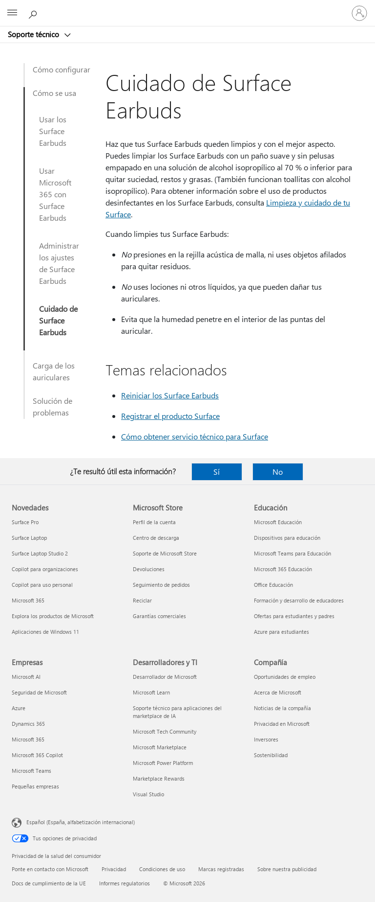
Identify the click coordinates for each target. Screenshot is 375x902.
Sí (216, 471)
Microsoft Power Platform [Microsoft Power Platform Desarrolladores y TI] (163, 762)
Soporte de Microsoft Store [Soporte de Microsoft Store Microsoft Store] (165, 553)
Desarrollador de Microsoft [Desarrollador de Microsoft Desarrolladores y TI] (165, 676)
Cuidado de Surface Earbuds (58, 320)
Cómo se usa (54, 93)
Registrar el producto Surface (170, 416)
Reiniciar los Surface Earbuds (170, 395)
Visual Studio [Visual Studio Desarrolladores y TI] (148, 794)
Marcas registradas (221, 869)
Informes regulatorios (124, 883)
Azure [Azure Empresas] (18, 708)
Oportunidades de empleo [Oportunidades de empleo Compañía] (284, 676)
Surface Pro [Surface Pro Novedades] (25, 522)
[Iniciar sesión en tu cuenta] (359, 13)
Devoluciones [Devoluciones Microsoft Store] (149, 569)
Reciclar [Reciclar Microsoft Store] (142, 600)
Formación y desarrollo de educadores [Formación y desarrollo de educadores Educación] (299, 600)
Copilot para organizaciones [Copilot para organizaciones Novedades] (45, 569)
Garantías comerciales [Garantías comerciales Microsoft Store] (159, 616)
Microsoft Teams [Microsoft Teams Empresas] (31, 770)
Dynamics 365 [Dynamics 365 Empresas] (28, 723)
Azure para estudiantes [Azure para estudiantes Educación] (281, 631)
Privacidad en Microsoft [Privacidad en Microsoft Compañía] (282, 723)
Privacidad (114, 869)
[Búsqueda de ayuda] (34, 13)
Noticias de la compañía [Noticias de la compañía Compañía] (282, 708)
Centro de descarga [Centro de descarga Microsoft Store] (156, 537)
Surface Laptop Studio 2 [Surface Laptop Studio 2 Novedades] (40, 553)
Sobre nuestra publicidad (286, 869)
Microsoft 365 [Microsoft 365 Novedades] (28, 600)
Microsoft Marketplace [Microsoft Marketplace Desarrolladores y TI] (160, 747)
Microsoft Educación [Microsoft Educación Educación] (278, 522)
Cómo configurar (61, 69)
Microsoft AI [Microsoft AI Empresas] (26, 676)
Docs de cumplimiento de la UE (49, 883)
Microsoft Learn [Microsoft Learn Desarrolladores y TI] (151, 692)
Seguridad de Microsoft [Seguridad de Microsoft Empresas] (39, 692)
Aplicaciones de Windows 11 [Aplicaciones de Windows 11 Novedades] (45, 631)
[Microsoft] (187, 7)
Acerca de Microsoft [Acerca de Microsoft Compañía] (277, 692)
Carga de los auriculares (54, 371)
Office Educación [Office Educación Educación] (273, 584)
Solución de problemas (52, 406)
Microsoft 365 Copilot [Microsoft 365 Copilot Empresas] (37, 755)
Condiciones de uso (162, 869)
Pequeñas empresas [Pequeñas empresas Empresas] (35, 786)
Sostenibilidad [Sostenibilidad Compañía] (271, 755)
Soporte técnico (34, 34)
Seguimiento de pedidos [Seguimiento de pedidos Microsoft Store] (161, 584)
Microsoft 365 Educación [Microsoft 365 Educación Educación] (283, 569)
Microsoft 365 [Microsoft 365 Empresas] (28, 739)
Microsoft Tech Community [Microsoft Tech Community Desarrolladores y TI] (164, 731)
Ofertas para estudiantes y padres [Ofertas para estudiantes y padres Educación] (294, 616)
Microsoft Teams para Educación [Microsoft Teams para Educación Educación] (292, 553)
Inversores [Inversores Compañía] (266, 739)
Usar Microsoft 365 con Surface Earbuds (55, 194)
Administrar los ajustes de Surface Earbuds (59, 263)
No (277, 471)
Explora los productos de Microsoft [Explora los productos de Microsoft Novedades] (53, 616)
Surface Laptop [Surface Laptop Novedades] (29, 537)
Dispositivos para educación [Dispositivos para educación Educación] (287, 537)
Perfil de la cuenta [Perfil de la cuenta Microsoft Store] (154, 522)
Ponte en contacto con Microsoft (50, 869)
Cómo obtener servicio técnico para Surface (194, 436)
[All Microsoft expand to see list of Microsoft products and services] (12, 13)
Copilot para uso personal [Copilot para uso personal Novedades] (42, 584)
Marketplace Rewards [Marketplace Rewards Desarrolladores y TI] (159, 778)
